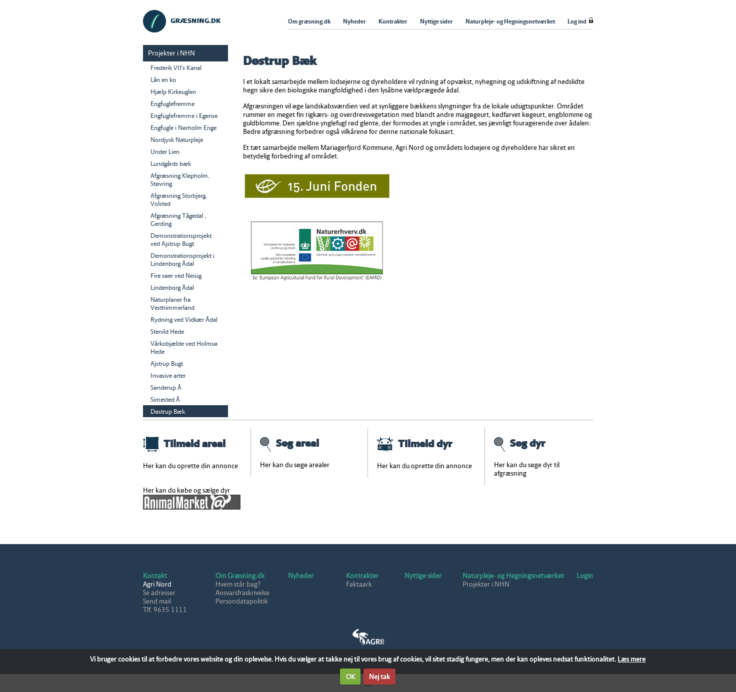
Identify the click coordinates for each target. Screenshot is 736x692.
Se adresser (159, 593)
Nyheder (301, 576)
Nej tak (379, 677)
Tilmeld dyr (414, 443)
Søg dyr (519, 443)
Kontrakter (362, 576)
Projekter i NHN (486, 584)
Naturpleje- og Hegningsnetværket (513, 576)
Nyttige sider (423, 576)
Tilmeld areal (184, 443)
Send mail (157, 601)
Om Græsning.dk (240, 576)
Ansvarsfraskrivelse (243, 593)
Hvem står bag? (238, 584)
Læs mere (632, 659)
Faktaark (359, 584)
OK (350, 677)
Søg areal (289, 443)
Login (584, 576)
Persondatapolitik (242, 601)
